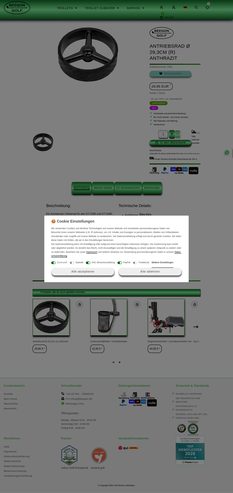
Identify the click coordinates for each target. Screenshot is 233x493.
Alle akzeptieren (82, 271)
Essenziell (62, 262)
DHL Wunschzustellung (103, 262)
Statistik (79, 262)
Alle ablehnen (150, 271)
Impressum (91, 252)
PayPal (126, 262)
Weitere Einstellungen (162, 262)
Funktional (144, 262)
